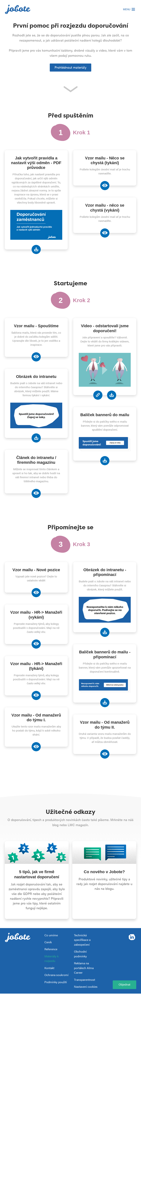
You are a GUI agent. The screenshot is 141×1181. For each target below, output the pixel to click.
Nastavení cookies (85, 986)
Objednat (124, 984)
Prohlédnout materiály (70, 67)
